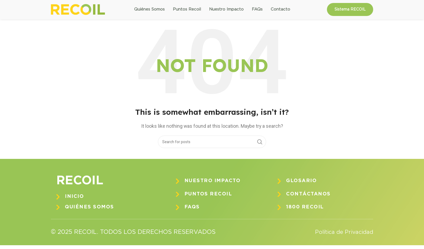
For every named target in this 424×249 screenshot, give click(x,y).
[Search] (212, 146)
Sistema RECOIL (350, 11)
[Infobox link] (106, 201)
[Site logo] (78, 11)
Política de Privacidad (341, 236)
